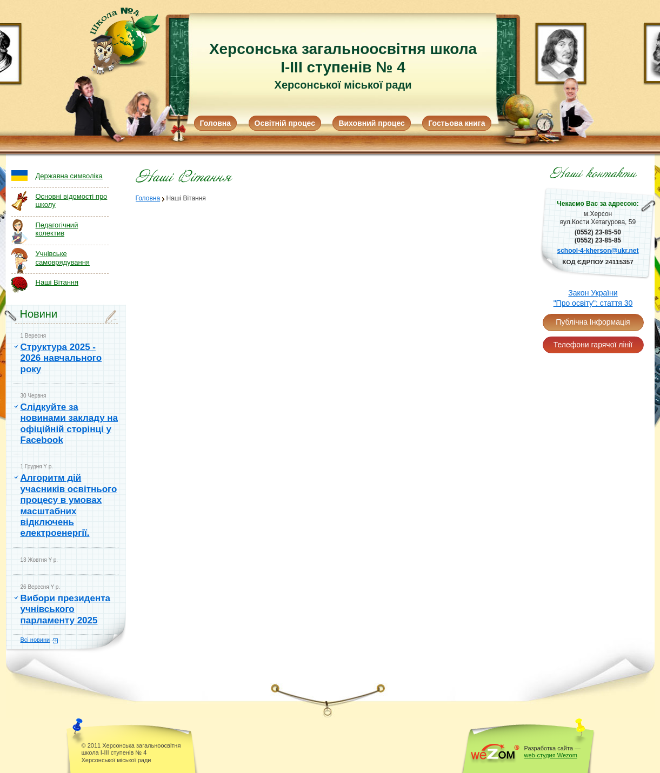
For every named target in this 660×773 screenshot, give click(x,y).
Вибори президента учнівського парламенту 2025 (65, 609)
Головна (215, 123)
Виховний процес (371, 123)
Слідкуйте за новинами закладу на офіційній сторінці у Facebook (69, 423)
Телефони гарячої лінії (593, 344)
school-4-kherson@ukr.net (597, 250)
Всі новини (35, 639)
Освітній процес (285, 123)
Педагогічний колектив (57, 229)
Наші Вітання (57, 282)
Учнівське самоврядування (63, 258)
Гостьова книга (456, 123)
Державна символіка (69, 176)
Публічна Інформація (593, 322)
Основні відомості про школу (72, 200)
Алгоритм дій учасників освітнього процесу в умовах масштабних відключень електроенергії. (69, 505)
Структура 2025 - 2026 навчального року (61, 358)
